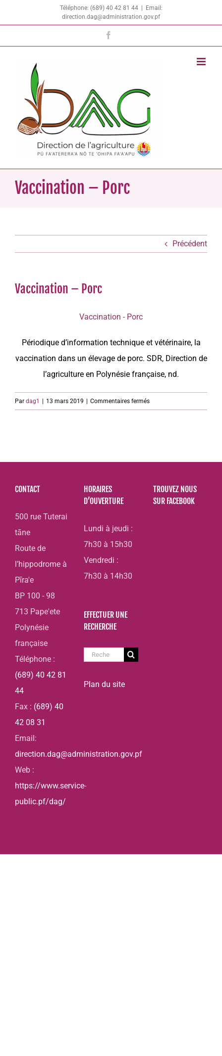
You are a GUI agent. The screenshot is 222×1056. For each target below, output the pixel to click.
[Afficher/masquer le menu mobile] (202, 61)
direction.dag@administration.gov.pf (78, 754)
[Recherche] (131, 654)
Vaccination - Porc (111, 316)
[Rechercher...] (103, 654)
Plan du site (104, 684)
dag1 (33, 401)
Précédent (189, 243)
